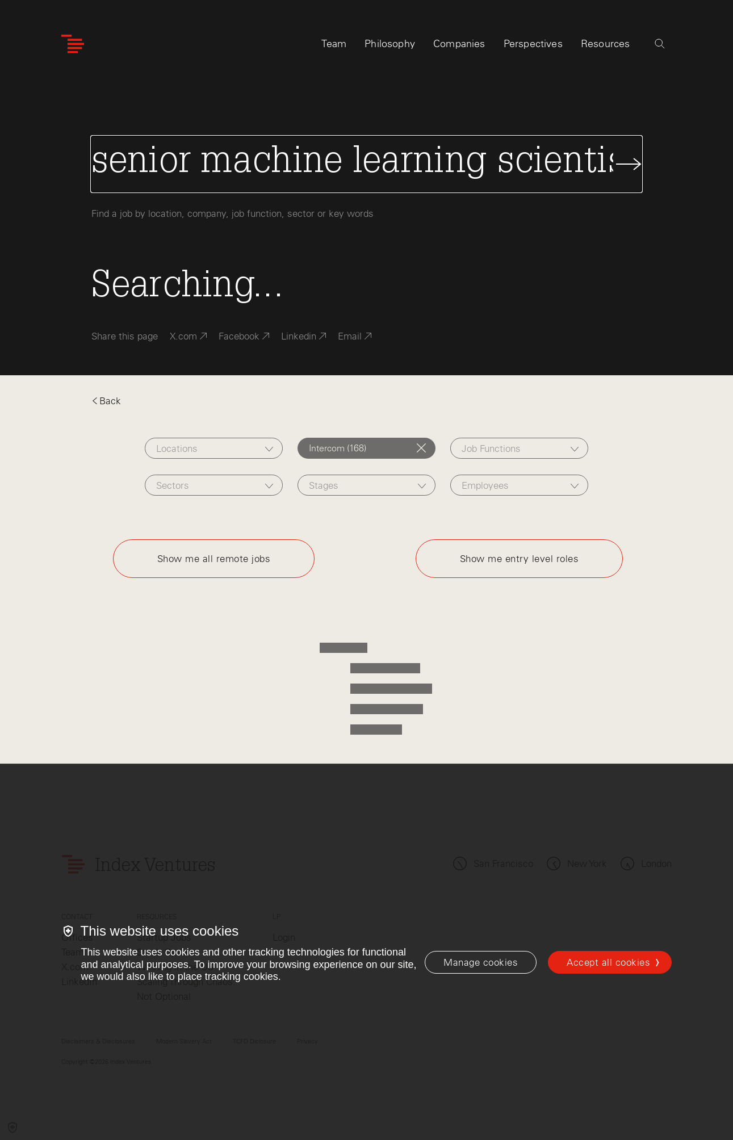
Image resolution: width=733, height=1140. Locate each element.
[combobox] (214, 448)
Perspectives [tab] (533, 43)
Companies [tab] (459, 43)
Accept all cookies (608, 962)
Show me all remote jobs (214, 558)
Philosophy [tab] (390, 43)
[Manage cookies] (481, 962)
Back (106, 400)
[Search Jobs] (366, 164)
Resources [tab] (605, 43)
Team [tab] (333, 43)
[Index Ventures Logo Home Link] (72, 44)
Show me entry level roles (519, 558)
